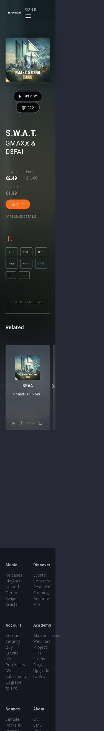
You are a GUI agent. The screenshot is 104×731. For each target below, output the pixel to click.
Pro (29, 201)
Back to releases (54, 326)
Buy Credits (16, 635)
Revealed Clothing (74, 586)
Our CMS (66, 690)
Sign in (79, 9)
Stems (64, 647)
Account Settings (21, 629)
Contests (66, 581)
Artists (11, 598)
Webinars (66, 635)
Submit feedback (73, 713)
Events (64, 575)
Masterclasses (71, 629)
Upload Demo (19, 586)
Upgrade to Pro (20, 653)
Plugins (12, 701)
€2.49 (84, 489)
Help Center (69, 695)
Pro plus (51, 201)
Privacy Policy (70, 707)
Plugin (63, 653)
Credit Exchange (21, 707)
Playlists (13, 581)
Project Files (69, 641)
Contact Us (68, 719)
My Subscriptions (21, 647)
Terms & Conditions (76, 701)
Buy (76, 206)
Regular (13, 201)
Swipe (11, 592)
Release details (21, 218)
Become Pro (69, 592)
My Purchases (19, 641)
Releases (14, 575)
